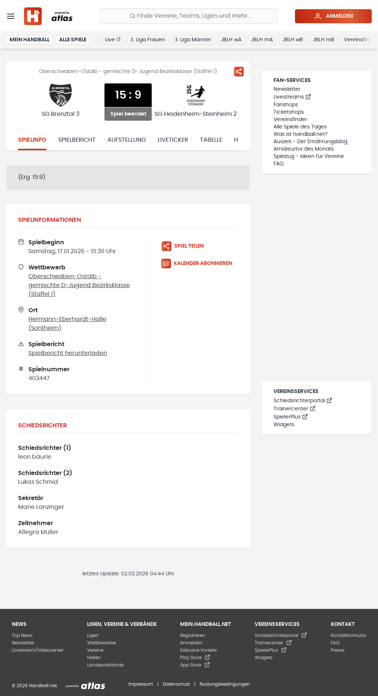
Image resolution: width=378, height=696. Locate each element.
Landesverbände (105, 665)
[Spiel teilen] (239, 71)
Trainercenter (295, 409)
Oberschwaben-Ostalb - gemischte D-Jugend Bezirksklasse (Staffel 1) (79, 285)
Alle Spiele (72, 39)
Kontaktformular (348, 635)
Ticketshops (289, 112)
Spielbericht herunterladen (67, 353)
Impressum (140, 684)
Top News (22, 635)
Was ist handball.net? (300, 134)
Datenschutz (176, 684)
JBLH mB (323, 39)
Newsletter (287, 89)
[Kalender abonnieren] (199, 263)
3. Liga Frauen (147, 39)
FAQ (279, 163)
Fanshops (286, 104)
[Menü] (10, 16)
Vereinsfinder (290, 119)
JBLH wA (231, 39)
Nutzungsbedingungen (225, 684)
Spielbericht (77, 140)
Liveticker (173, 140)
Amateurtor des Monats (304, 149)
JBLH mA (262, 39)
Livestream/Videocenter (37, 650)
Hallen (94, 657)
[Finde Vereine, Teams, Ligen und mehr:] (188, 16)
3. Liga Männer (193, 39)
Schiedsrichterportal (303, 401)
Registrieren (192, 635)
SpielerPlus (291, 417)
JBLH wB (292, 39)
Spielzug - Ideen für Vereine (309, 156)
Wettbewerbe (101, 643)
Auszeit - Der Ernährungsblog (310, 141)
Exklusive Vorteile (198, 650)
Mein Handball (29, 39)
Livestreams (292, 97)
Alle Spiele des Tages (300, 127)
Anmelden (333, 16)
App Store (195, 665)
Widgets (284, 424)
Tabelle (211, 140)
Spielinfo (32, 140)
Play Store (195, 657)
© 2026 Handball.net (34, 685)
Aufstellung (126, 140)
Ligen (93, 635)
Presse (337, 650)
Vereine (95, 650)
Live (113, 39)
